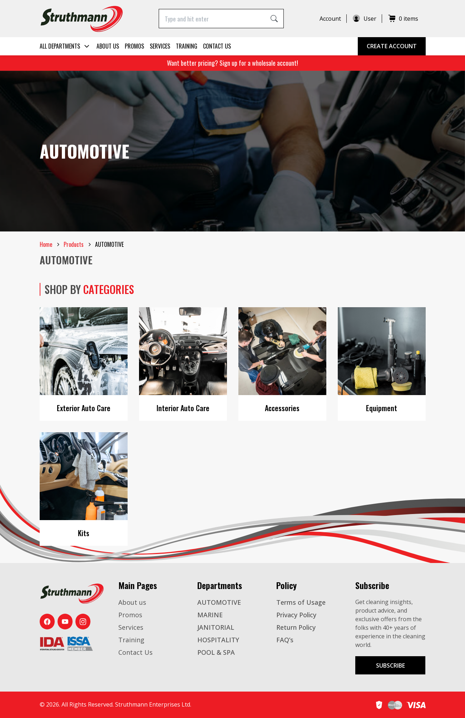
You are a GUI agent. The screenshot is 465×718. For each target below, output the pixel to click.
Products (74, 244)
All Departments (65, 46)
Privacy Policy (296, 614)
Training (186, 46)
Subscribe (390, 665)
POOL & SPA (216, 652)
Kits (83, 533)
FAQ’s (284, 639)
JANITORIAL (215, 627)
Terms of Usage (301, 602)
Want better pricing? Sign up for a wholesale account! (232, 63)
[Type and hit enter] (212, 18)
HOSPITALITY (218, 639)
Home (46, 244)
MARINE (210, 614)
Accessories (282, 408)
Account (330, 19)
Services (160, 46)
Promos (134, 46)
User (364, 18)
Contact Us (217, 46)
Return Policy (296, 627)
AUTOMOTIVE (219, 602)
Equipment (381, 408)
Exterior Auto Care (83, 408)
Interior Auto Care (183, 408)
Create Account (392, 46)
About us (108, 46)
